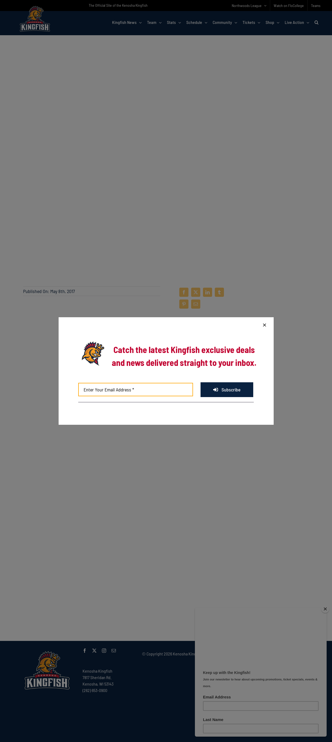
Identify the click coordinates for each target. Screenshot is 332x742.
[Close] (264, 325)
